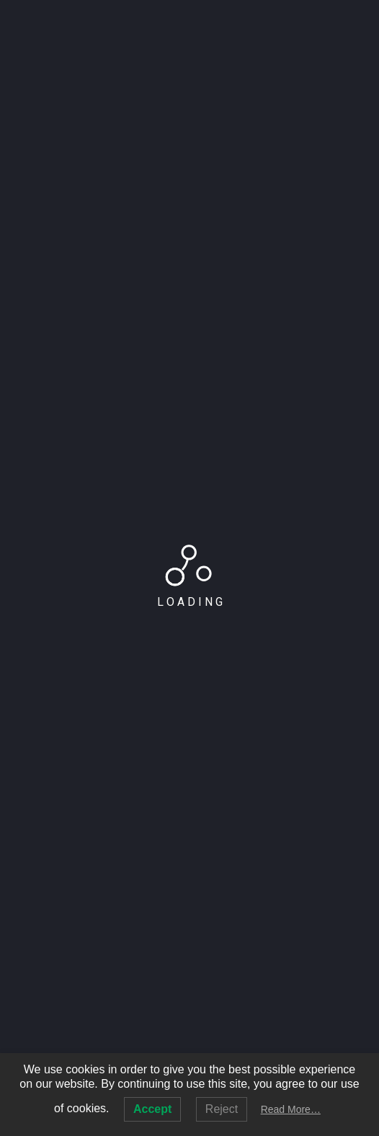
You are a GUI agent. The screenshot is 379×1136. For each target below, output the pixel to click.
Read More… (291, 1109)
